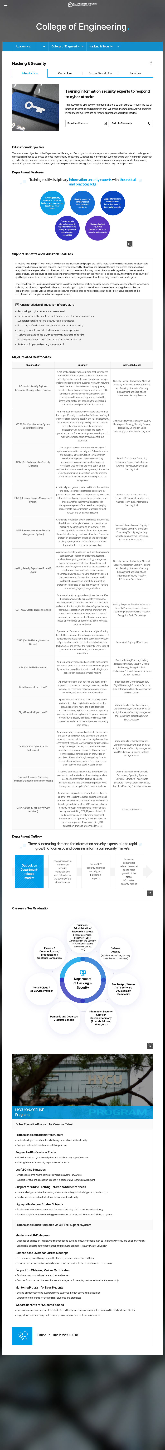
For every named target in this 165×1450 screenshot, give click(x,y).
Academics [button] (23, 46)
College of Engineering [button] (65, 46)
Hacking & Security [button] (101, 46)
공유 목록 (150, 63)
